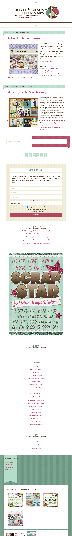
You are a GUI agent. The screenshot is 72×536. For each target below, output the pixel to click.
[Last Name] (36, 192)
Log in (36, 439)
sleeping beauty (52, 75)
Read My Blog (9, 462)
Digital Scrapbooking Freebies (36, 379)
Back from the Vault (36, 369)
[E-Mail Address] (36, 197)
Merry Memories (36, 391)
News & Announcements (36, 400)
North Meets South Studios (36, 403)
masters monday (44, 127)
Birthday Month (36, 200)
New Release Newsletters (37, 211)
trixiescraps (30, 77)
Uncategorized (36, 421)
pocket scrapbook (55, 127)
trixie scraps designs (20, 77)
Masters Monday (51, 123)
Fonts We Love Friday (36, 385)
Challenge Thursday (36, 376)
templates (60, 75)
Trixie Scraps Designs (36, 12)
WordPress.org (36, 448)
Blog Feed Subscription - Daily (37, 207)
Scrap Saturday (36, 409)
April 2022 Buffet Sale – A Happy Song (36, 237)
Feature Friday (36, 382)
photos (55, 71)
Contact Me (8, 470)
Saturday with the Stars (36, 406)
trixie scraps (10, 77)
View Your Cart (9, 467)
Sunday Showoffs (36, 418)
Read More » (49, 61)
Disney (50, 71)
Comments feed (36, 445)
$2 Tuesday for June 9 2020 (23, 38)
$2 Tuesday (50, 66)
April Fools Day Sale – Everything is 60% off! (36, 240)
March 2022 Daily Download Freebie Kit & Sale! (36, 243)
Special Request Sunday (36, 415)
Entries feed (36, 442)
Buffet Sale (36, 373)
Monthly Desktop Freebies (36, 397)
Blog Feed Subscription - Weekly (37, 209)
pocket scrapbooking (52, 73)
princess (42, 75)
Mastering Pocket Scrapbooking (26, 92)
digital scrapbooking (53, 125)
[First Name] (36, 188)
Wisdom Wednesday (36, 425)
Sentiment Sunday (36, 412)
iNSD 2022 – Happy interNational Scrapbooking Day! (36, 231)
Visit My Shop (9, 465)
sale (46, 75)
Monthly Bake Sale (36, 394)
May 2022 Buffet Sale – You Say (36, 234)
